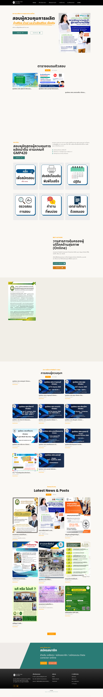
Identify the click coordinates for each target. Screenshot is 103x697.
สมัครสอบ (74, 676)
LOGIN (78, 2)
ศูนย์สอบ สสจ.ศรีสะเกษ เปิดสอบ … (22, 444)
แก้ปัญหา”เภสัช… (17, 623)
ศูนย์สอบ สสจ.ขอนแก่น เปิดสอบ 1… (48, 420)
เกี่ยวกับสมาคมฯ (42, 2)
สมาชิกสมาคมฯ (70, 2)
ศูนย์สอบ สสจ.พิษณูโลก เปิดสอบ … (74, 420)
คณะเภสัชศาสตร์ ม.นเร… (46, 530)
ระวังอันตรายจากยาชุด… (19, 579)
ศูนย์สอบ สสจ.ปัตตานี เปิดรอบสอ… (22, 420)
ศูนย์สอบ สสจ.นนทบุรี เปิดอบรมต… (49, 89)
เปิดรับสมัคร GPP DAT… (72, 612)
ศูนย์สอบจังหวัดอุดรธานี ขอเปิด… (73, 444)
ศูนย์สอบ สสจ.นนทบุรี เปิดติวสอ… (47, 469)
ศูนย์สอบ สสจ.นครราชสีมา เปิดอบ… (75, 92)
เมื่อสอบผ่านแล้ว (52, 2)
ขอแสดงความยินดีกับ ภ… (46, 604)
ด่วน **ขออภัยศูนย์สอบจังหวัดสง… (22, 473)
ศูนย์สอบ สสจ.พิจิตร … (45, 579)
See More (51, 634)
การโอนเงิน (74, 683)
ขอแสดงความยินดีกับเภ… (20, 534)
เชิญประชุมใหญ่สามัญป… (72, 534)
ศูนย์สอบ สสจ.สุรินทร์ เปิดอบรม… (22, 89)
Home (34, 2)
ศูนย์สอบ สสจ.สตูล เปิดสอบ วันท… (74, 395)
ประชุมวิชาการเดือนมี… (71, 579)
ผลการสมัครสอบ (75, 681)
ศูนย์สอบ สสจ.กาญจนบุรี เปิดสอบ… (48, 395)
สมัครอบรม (74, 679)
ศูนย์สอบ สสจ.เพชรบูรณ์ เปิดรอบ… (22, 381)
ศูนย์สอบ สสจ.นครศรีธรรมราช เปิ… (48, 444)
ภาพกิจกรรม (62, 2)
